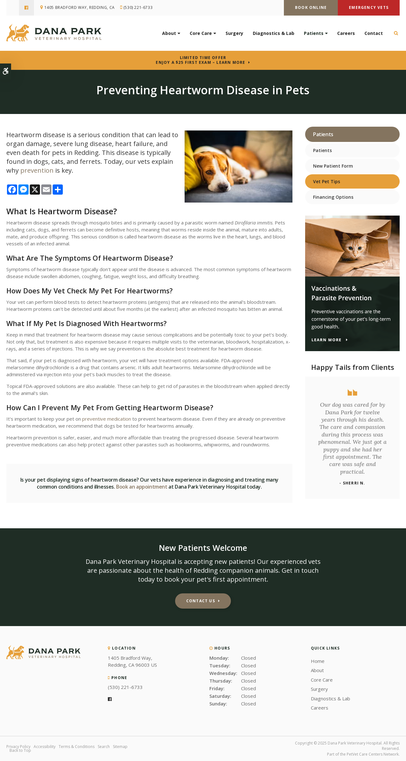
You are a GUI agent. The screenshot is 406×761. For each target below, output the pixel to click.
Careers (346, 33)
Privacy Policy (18, 746)
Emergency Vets (369, 7)
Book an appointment (141, 486)
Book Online (311, 7)
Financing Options (333, 197)
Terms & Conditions (77, 746)
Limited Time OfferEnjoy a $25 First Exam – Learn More (200, 60)
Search (104, 746)
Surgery (234, 33)
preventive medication (106, 419)
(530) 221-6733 (138, 7)
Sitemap (120, 746)
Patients (314, 33)
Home (317, 661)
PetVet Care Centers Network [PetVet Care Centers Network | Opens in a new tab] (373, 754)
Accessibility (45, 746)
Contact (373, 33)
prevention (37, 170)
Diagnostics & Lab (273, 33)
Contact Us (200, 601)
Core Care (201, 33)
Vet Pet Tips (326, 181)
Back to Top (20, 750)
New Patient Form (333, 166)
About (169, 33)
